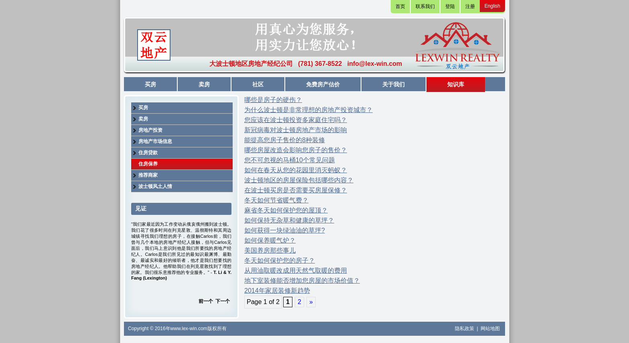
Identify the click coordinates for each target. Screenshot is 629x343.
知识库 (455, 84)
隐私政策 (465, 328)
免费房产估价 (323, 84)
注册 (470, 6)
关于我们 (393, 84)
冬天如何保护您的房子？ (279, 260)
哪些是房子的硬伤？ (273, 99)
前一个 (206, 301)
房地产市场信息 (155, 141)
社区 (258, 84)
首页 (400, 6)
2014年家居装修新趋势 (277, 290)
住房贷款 (148, 152)
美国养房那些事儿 (270, 250)
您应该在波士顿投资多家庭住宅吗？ (295, 119)
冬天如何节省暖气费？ (276, 200)
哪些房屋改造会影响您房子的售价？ (295, 150)
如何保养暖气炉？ (270, 240)
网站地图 (490, 328)
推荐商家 (148, 175)
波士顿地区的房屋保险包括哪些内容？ (298, 180)
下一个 (222, 301)
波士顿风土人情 (155, 186)
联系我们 (425, 6)
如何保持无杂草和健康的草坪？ (289, 220)
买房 (150, 84)
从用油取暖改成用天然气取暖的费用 (295, 270)
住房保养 (148, 164)
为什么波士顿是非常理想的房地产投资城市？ (308, 109)
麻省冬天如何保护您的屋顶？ (286, 210)
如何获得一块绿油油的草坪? (284, 230)
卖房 (204, 84)
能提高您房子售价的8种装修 (284, 140)
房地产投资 (150, 130)
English (492, 6)
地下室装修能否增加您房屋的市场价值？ (302, 280)
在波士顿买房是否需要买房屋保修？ (295, 190)
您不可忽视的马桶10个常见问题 (289, 160)
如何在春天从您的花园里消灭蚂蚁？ (295, 170)
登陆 (450, 6)
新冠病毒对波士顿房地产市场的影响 (295, 130)
